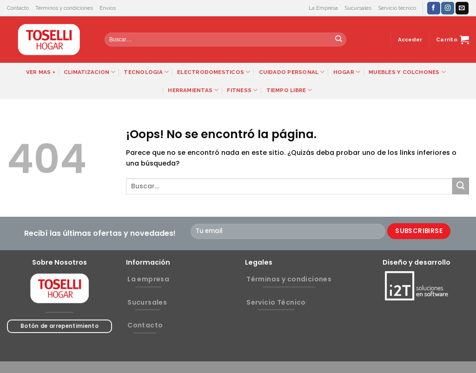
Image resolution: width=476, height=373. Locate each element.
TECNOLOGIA (146, 71)
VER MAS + (40, 72)
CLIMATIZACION (89, 71)
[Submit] (338, 40)
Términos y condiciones (64, 8)
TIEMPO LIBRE (289, 90)
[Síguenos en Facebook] (433, 8)
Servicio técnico (397, 8)
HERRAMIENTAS (193, 90)
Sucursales (357, 8)
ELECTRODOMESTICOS (213, 71)
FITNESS (242, 90)
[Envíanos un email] (462, 8)
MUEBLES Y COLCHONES (407, 71)
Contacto (18, 8)
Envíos (107, 8)
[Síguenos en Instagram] (447, 8)
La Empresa (323, 8)
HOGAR (347, 71)
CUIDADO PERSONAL (292, 71)
